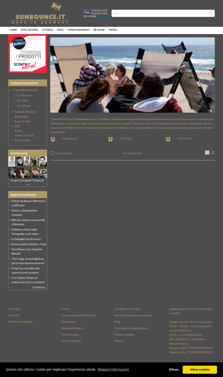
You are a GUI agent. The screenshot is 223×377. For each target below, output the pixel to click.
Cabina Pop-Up (24, 145)
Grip (17, 136)
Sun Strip (126, 148)
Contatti (13, 325)
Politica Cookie (123, 344)
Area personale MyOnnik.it (78, 325)
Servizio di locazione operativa (133, 325)
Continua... (39, 297)
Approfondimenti (78, 31)
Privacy (118, 351)
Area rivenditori (71, 351)
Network (99, 31)
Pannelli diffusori (25, 122)
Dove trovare (29, 31)
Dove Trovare (70, 344)
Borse (18, 141)
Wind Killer (21, 127)
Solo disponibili (63, 163)
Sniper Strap (22, 150)
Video (60, 31)
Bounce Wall (22, 131)
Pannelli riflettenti (99, 41)
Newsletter (68, 332)
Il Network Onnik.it (20, 332)
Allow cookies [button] (200, 369)
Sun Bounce (70, 148)
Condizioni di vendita (127, 319)
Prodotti (72, 41)
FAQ (117, 332)
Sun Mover (185, 148)
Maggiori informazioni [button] (113, 369)
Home (13, 31)
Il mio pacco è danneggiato (131, 338)
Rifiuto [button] (174, 369)
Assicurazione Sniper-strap (29, 254)
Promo (113, 31)
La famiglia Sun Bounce (26, 249)
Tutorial (47, 31)
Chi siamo (14, 319)
